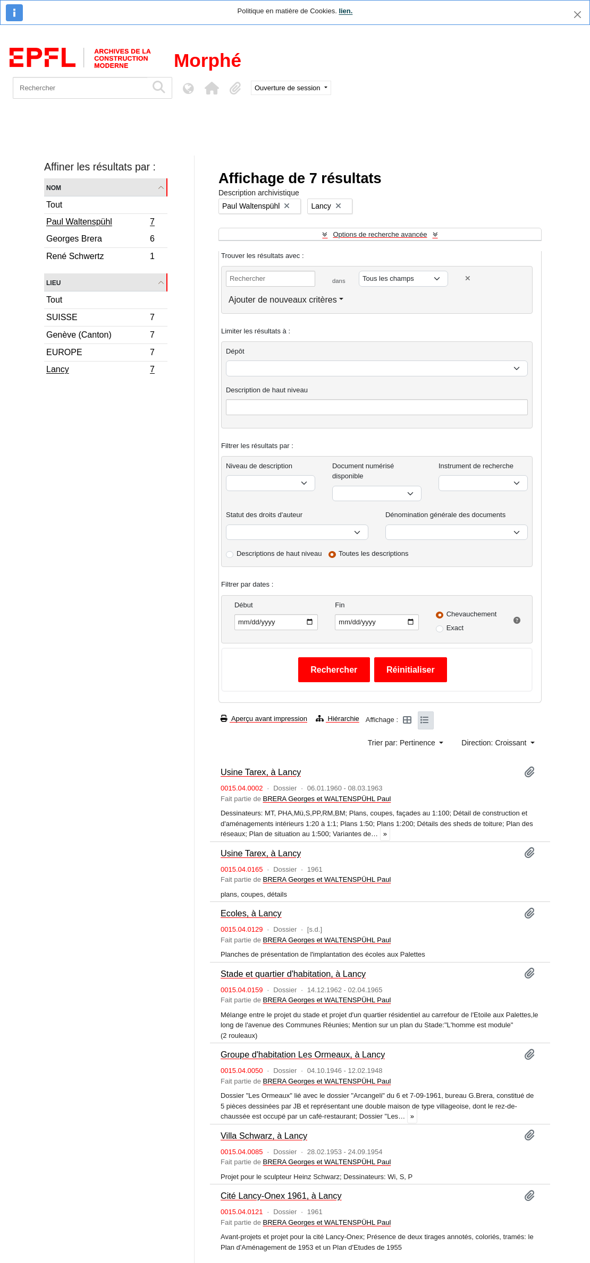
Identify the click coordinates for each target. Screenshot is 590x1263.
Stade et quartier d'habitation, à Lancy (293, 973)
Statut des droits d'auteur (264, 515)
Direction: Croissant (494, 742)
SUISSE (100, 319)
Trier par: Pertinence (402, 742)
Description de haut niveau (267, 390)
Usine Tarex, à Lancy (261, 772)
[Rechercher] (80, 88)
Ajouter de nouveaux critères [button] (283, 299)
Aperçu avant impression (264, 719)
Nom (53, 187)
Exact (455, 628)
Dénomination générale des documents (445, 515)
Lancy (100, 370)
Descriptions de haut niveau (279, 553)
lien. (345, 11)
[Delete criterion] (467, 278)
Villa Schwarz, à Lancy (264, 1135)
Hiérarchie (337, 719)
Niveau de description (259, 466)
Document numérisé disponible (363, 471)
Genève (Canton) (100, 336)
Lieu (53, 282)
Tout (54, 204)
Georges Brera (100, 240)
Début (243, 605)
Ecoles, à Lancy (251, 913)
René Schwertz (100, 257)
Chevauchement (471, 614)
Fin (339, 605)
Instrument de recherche (476, 466)
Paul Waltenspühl (100, 223)
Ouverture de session (288, 88)
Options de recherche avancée (380, 234)
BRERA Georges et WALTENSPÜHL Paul (327, 799)
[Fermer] (577, 15)
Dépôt (235, 351)
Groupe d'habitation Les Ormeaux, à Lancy (303, 1054)
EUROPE (100, 354)
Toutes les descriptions (374, 553)
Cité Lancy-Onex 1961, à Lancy (281, 1195)
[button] (211, 88)
